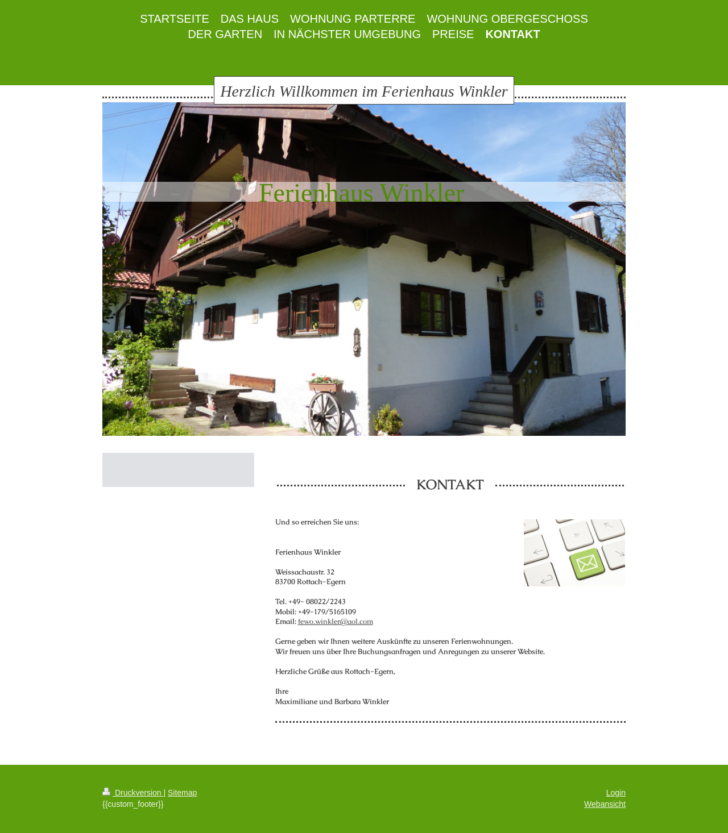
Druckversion (132, 792)
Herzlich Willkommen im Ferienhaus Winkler (363, 91)
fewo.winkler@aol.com (335, 621)
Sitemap (182, 792)
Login (616, 792)
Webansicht (605, 804)
